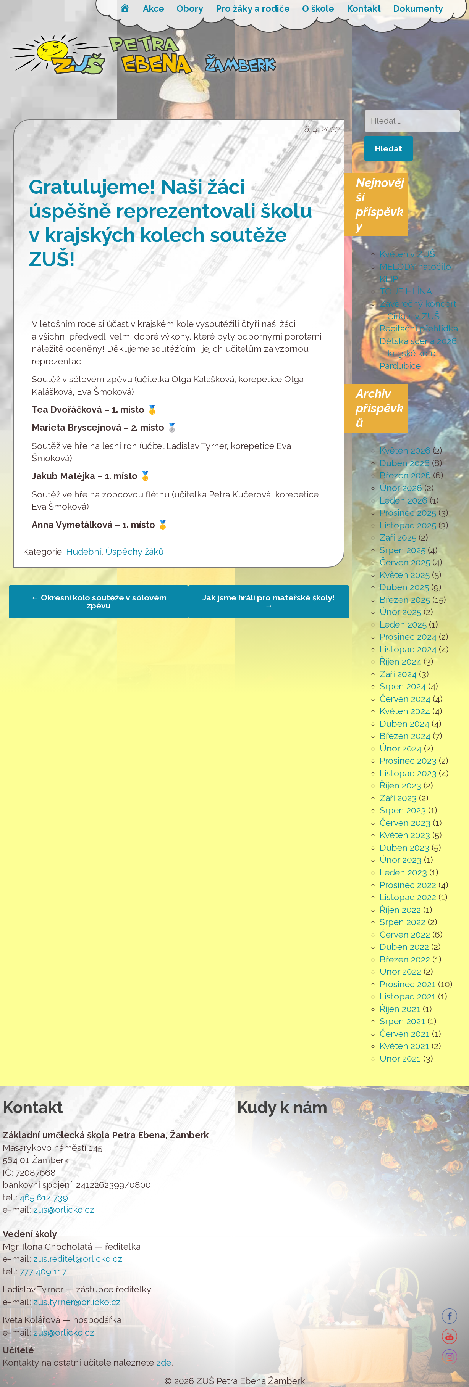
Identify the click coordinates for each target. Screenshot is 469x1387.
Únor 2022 (400, 971)
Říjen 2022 (400, 909)
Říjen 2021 (400, 1009)
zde (163, 1362)
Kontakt (364, 8)
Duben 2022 (404, 946)
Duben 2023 (404, 847)
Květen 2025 (405, 575)
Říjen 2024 (400, 661)
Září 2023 (398, 798)
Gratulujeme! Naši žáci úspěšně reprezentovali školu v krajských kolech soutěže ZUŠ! (170, 223)
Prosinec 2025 (408, 512)
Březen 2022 (405, 959)
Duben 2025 (404, 587)
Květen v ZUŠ (407, 254)
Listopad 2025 (408, 525)
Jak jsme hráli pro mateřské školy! (268, 601)
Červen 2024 (405, 699)
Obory (189, 8)
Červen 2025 (405, 562)
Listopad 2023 (408, 773)
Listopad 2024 (408, 649)
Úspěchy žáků (134, 551)
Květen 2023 (405, 835)
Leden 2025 (403, 624)
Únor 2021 (400, 1058)
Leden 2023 (403, 872)
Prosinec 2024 (408, 636)
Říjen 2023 (400, 785)
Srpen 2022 (402, 922)
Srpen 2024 (403, 686)
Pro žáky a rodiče (253, 8)
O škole (318, 8)
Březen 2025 (405, 599)
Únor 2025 (400, 612)
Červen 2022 (405, 934)
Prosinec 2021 (408, 984)
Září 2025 (398, 537)
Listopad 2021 (408, 996)
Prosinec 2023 (408, 760)
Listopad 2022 (408, 897)
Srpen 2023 (403, 810)
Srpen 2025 (402, 550)
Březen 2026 (405, 475)
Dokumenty (418, 8)
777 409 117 (42, 1271)
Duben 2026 (405, 463)
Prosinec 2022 (408, 885)
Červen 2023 (405, 822)
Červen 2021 (405, 1033)
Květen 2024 (405, 711)
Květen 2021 (404, 1046)
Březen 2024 (405, 736)
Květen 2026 (405, 450)
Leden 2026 (403, 500)
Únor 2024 (401, 748)
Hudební (83, 551)
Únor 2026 (401, 488)
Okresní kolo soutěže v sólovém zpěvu (99, 601)
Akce (153, 8)
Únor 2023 (401, 859)
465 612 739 (43, 1197)
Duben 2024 (404, 723)
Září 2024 (398, 674)
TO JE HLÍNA (406, 291)
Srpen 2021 (402, 1021)
